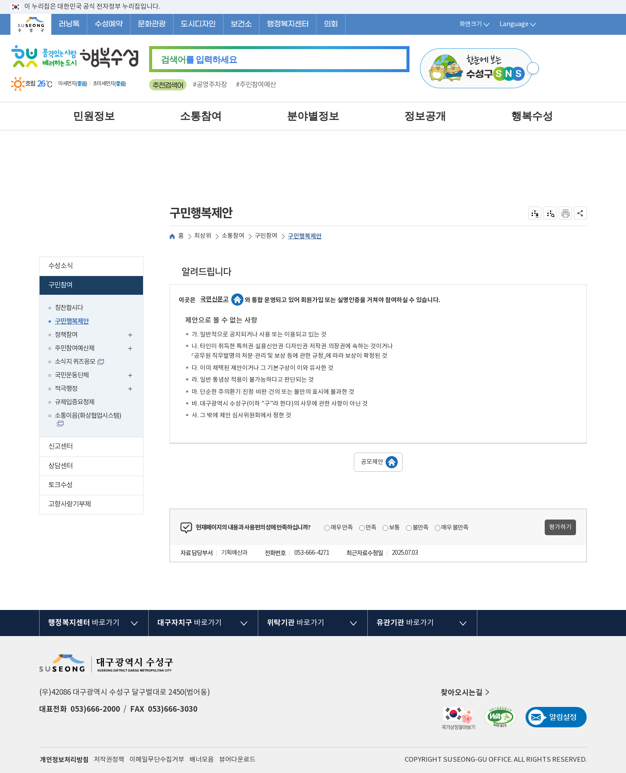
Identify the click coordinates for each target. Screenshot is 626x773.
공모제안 (372, 462)
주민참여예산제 (96, 349)
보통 (394, 527)
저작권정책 (109, 759)
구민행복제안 (72, 321)
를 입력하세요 (199, 59)
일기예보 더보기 (132, 83)
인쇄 (565, 213)
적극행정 (96, 389)
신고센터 (95, 448)
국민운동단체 (96, 376)
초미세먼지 (103, 84)
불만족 (420, 527)
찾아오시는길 (466, 692)
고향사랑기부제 (95, 505)
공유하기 (580, 213)
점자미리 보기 (550, 213)
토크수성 (95, 486)
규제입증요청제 (74, 402)
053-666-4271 (311, 553)
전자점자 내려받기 (535, 213)
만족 (371, 527)
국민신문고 (214, 299)
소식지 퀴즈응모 (75, 362)
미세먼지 (67, 84)
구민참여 (94, 286)
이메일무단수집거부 (157, 759)
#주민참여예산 (256, 85)
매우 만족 (342, 527)
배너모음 (202, 759)
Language (518, 24)
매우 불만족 (454, 527)
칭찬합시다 (69, 308)
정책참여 (96, 335)
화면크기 (475, 24)
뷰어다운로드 (237, 759)
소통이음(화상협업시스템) (88, 416)
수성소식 (95, 267)
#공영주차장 (210, 85)
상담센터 (95, 467)
